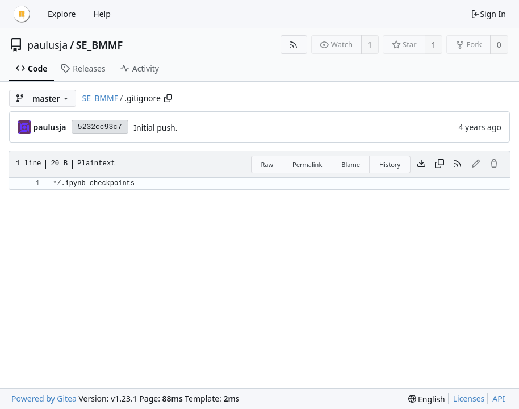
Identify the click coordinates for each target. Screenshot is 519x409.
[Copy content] (439, 164)
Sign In (488, 14)
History (389, 164)
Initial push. (155, 127)
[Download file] (421, 164)
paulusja (47, 45)
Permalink (307, 164)
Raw (267, 164)
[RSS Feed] (294, 44)
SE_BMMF (99, 45)
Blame (350, 164)
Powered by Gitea (44, 398)
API (498, 398)
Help (102, 14)
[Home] (21, 14)
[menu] (426, 399)
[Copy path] (168, 98)
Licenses (469, 398)
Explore (62, 14)
